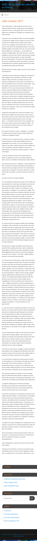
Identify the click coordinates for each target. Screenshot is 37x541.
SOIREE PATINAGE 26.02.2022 (14, 479)
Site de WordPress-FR (11, 521)
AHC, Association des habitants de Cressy (18, 6)
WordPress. (21, 536)
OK (31, 498)
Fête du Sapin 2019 (10, 482)
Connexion (7, 510)
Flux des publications (11, 514)
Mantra (15, 536)
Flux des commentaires (11, 517)
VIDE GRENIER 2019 (11, 486)
